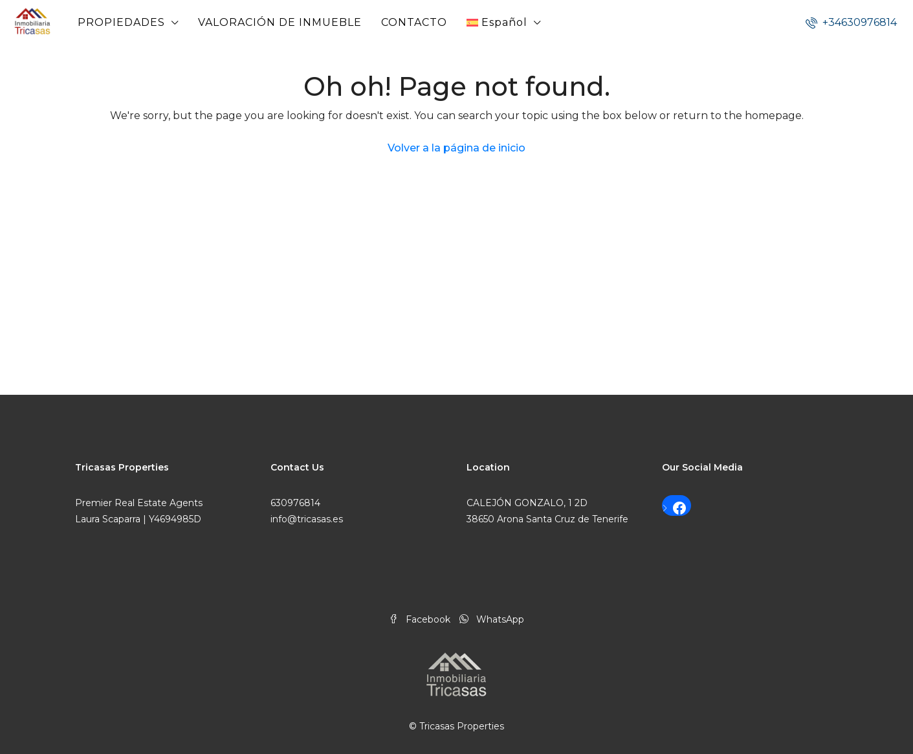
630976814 (295, 503)
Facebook (421, 619)
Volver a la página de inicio (456, 148)
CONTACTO (414, 22)
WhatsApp (491, 619)
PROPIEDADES (121, 22)
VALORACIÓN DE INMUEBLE (280, 22)
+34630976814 (851, 22)
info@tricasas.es (306, 519)
